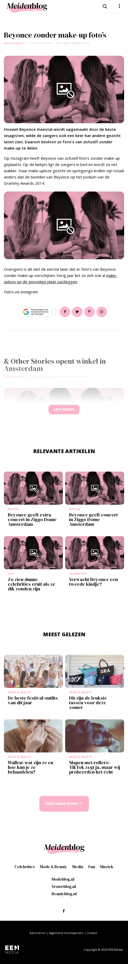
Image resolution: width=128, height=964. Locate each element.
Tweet (77, 312)
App (101, 312)
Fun (91, 866)
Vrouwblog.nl (64, 886)
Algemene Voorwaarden (66, 933)
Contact (92, 933)
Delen (65, 312)
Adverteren (37, 933)
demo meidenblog (76, 43)
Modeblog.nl (63, 879)
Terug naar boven (61, 803)
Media (77, 866)
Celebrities (25, 866)
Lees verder (64, 409)
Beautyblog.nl (64, 894)
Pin (89, 312)
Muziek (106, 866)
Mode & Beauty (14, 43)
